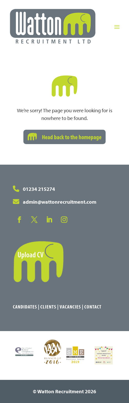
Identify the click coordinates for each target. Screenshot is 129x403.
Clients (48, 306)
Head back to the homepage (72, 137)
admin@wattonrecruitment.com (59, 202)
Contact (93, 306)
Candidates (25, 306)
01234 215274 (39, 189)
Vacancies (70, 306)
